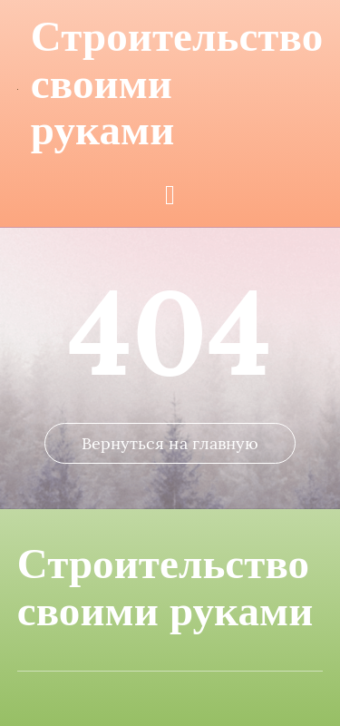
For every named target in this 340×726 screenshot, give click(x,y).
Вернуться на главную (170, 443)
